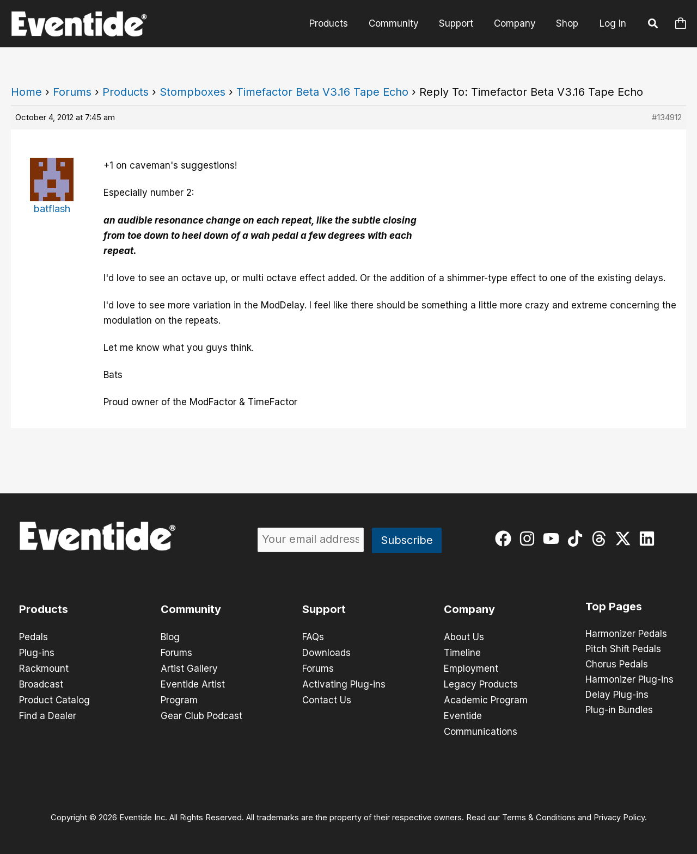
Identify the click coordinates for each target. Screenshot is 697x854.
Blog (170, 637)
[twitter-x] (625, 538)
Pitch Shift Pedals (623, 649)
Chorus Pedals (616, 664)
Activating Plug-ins (344, 682)
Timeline (462, 652)
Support (461, 23)
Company (518, 23)
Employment (471, 667)
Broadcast (41, 682)
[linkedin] (649, 538)
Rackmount (44, 667)
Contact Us (326, 697)
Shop (568, 23)
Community (400, 23)
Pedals (33, 637)
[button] (653, 25)
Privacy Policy (619, 814)
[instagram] (529, 538)
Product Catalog (54, 697)
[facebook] (505, 538)
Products (337, 23)
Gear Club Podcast (201, 713)
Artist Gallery (189, 667)
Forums (72, 91)
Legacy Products (481, 682)
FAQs (313, 637)
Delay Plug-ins (617, 695)
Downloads (326, 652)
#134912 (667, 117)
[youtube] (553, 538)
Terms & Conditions (539, 814)
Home (26, 91)
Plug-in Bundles (619, 710)
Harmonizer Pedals (626, 634)
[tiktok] (577, 538)
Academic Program (486, 697)
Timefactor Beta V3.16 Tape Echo (322, 91)
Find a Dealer (47, 713)
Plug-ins (36, 652)
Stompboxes (192, 91)
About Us (464, 637)
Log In (613, 23)
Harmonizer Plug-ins (629, 679)
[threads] (601, 538)
